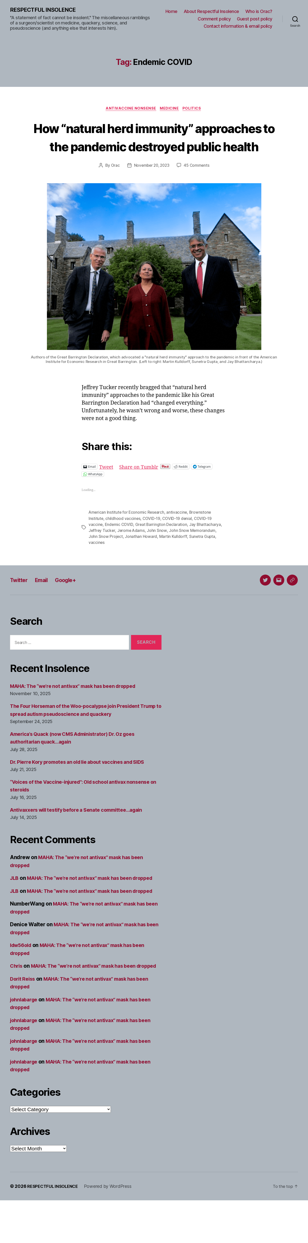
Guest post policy (254, 19)
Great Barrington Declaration (162, 543)
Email (45, 599)
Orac (114, 184)
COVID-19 (152, 537)
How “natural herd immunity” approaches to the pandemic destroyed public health (153, 146)
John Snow (158, 549)
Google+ (72, 599)
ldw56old (22, 980)
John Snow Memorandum (193, 549)
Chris (17, 1001)
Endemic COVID (119, 543)
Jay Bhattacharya (206, 543)
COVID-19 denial (178, 537)
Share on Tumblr (141, 486)
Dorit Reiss (23, 1021)
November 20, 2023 (151, 184)
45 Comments (198, 184)
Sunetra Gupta (202, 555)
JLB (14, 897)
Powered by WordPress (112, 1229)
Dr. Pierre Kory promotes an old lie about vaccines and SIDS (83, 781)
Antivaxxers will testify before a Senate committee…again (82, 829)
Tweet (107, 486)
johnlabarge (25, 1042)
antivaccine (178, 531)
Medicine (170, 109)
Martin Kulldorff (173, 555)
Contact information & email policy (238, 26)
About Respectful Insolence (211, 11)
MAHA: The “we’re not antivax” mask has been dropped (79, 705)
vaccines (97, 561)
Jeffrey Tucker (102, 549)
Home (171, 11)
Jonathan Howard (141, 555)
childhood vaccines (123, 537)
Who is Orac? (258, 11)
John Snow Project (106, 555)
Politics (194, 109)
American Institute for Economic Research (127, 531)
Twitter (20, 599)
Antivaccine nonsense (129, 109)
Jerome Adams (132, 549)
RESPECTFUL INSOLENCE (45, 10)
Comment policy (214, 19)
